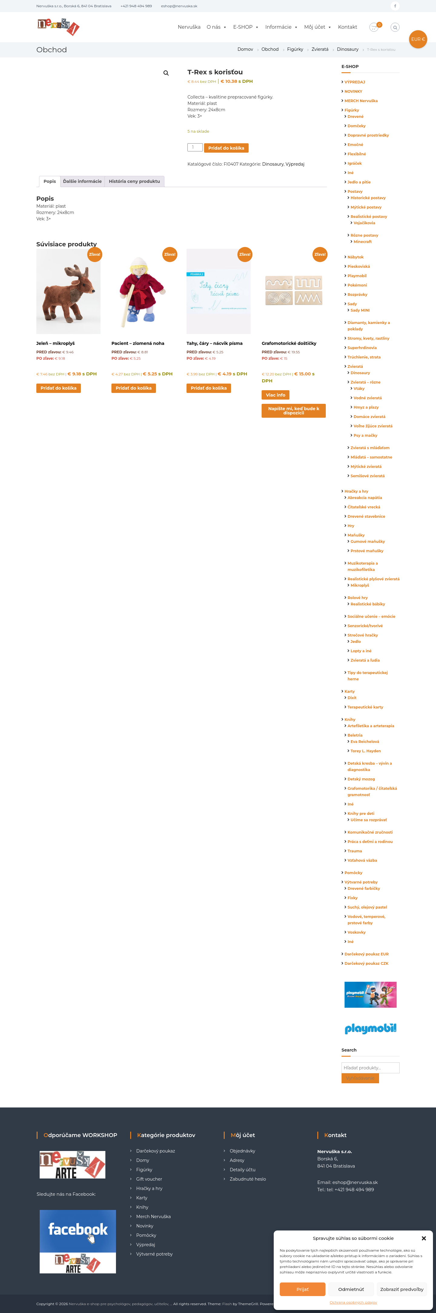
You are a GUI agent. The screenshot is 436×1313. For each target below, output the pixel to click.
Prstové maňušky (367, 551)
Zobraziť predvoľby (402, 1289)
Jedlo (356, 641)
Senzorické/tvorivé (365, 626)
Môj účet (318, 27)
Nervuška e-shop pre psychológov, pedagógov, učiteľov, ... (120, 1304)
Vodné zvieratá (368, 398)
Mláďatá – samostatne (371, 457)
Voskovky (357, 932)
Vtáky (359, 388)
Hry (351, 526)
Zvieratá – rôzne (366, 382)
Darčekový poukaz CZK (366, 963)
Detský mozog (361, 779)
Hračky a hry (356, 491)
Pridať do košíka (226, 148)
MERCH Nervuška (361, 101)
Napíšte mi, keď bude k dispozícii (293, 411)
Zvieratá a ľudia (365, 660)
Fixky (353, 898)
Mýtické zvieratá (366, 466)
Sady (352, 304)
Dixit (352, 697)
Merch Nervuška (153, 1216)
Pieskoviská (359, 266)
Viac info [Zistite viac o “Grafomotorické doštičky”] (275, 395)
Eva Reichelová (365, 741)
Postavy (355, 191)
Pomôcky (353, 872)
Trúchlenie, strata (364, 357)
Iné (351, 172)
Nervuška (189, 27)
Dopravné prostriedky (368, 135)
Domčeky (357, 126)
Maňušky (356, 535)
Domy (142, 1160)
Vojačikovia (364, 223)
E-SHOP (246, 27)
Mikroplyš (360, 585)
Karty (350, 691)
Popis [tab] (50, 181)
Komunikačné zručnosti (370, 832)
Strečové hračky (363, 635)
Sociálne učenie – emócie (371, 616)
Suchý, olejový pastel (367, 907)
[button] (424, 1238)
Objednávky (242, 1151)
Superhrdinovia (362, 347)
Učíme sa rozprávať (369, 820)
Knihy (350, 719)
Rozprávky (357, 294)
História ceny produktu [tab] (134, 181)
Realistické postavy (369, 216)
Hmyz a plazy (366, 407)
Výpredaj (295, 164)
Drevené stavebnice (366, 516)
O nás (217, 27)
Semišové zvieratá (368, 476)
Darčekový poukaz (155, 1151)
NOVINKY (353, 91)
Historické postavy (368, 198)
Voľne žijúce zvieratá (373, 426)
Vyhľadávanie (360, 1078)
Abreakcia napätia (365, 497)
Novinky (144, 1226)
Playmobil (357, 276)
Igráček (355, 163)
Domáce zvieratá (369, 416)
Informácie (281, 27)
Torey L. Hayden (366, 751)
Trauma (355, 851)
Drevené (356, 116)
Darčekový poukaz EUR (367, 954)
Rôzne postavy (364, 235)
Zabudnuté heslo (248, 1179)
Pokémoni (357, 285)
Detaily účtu (243, 1169)
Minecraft (363, 241)
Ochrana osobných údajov (353, 1302)
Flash (227, 1304)
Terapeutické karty (365, 707)
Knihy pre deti (361, 813)
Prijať (302, 1289)
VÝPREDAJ (355, 82)
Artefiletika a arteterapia (371, 726)
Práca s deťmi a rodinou (370, 841)
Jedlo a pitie (359, 182)
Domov (245, 49)
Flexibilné (357, 154)
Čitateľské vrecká (364, 507)
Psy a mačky (365, 435)
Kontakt (347, 27)
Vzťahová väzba (362, 860)
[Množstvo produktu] (195, 147)
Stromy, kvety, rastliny (368, 338)
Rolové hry (358, 597)
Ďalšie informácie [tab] (82, 181)
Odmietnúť (351, 1289)
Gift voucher (149, 1179)
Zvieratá (320, 49)
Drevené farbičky (364, 888)
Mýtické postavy (366, 207)
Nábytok (356, 257)
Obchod (270, 49)
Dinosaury (347, 49)
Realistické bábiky (368, 604)
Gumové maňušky (368, 541)
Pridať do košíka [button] (59, 388)
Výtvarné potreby (361, 882)
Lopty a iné (361, 651)
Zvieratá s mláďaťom (370, 448)
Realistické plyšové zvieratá (374, 579)
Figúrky (295, 49)
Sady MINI (360, 310)
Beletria (355, 735)
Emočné (355, 144)
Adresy (237, 1160)
